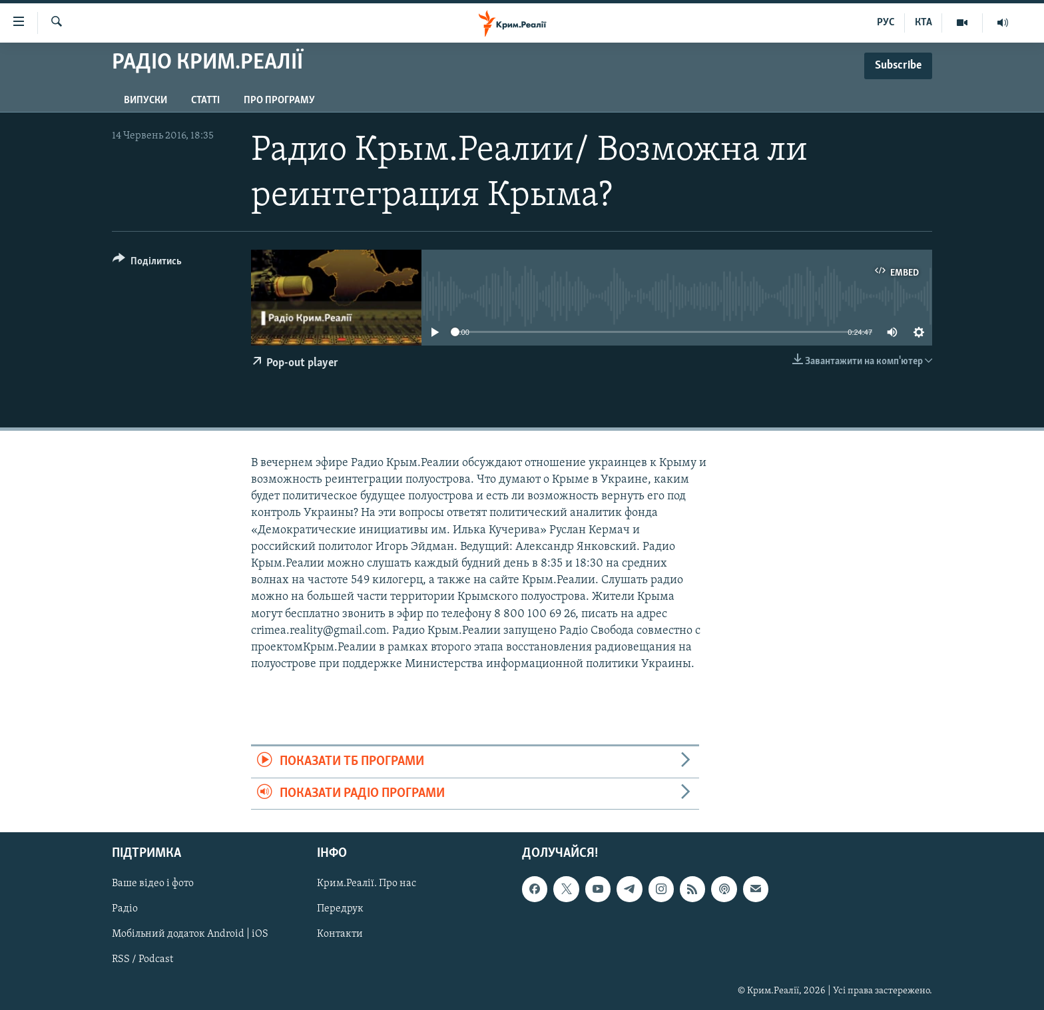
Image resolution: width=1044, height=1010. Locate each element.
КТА (923, 22)
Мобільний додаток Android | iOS (190, 934)
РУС (886, 22)
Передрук (340, 908)
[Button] (147, 263)
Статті (205, 100)
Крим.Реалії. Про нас (366, 883)
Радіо (125, 908)
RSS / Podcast (142, 959)
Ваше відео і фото (153, 883)
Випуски (145, 100)
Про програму (279, 100)
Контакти (340, 934)
